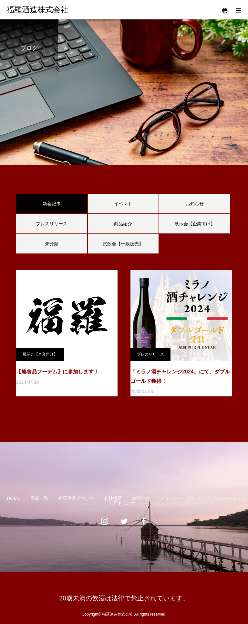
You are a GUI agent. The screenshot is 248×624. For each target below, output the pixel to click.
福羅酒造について (76, 498)
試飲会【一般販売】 (123, 243)
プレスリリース (51, 223)
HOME (14, 498)
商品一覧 (39, 498)
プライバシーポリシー (182, 498)
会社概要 (113, 498)
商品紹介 (123, 223)
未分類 (51, 243)
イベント (123, 203)
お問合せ (141, 498)
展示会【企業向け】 (194, 223)
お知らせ (195, 203)
